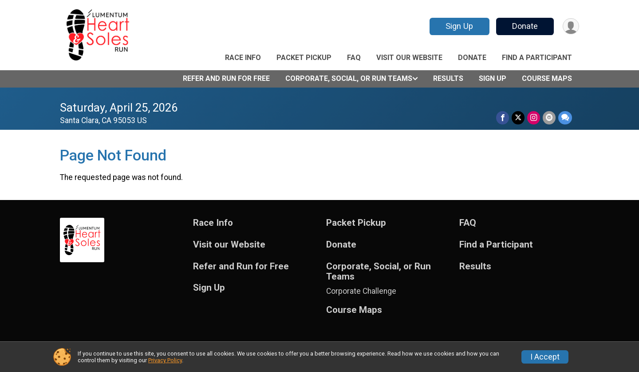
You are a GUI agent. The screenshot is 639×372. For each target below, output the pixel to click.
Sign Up (459, 26)
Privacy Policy (165, 360)
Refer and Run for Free (226, 78)
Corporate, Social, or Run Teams (348, 78)
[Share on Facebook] (502, 117)
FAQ (354, 57)
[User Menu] (571, 26)
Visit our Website (409, 57)
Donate (525, 26)
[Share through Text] (565, 117)
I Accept (545, 356)
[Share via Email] (549, 117)
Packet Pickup (303, 57)
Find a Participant (537, 57)
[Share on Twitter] (518, 117)
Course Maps (547, 78)
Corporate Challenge (361, 291)
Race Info (243, 57)
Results (448, 78)
